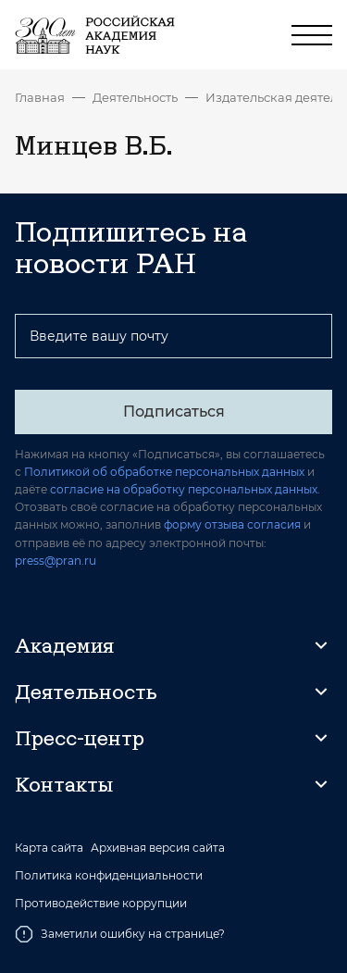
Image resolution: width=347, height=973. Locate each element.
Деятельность (135, 97)
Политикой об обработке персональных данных (164, 472)
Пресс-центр (79, 738)
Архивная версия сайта (158, 848)
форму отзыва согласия (232, 524)
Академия (64, 645)
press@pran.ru (55, 561)
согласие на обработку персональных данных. (185, 489)
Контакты (64, 784)
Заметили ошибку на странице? (120, 934)
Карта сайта (49, 848)
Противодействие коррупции (101, 903)
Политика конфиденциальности (109, 875)
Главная (40, 97)
